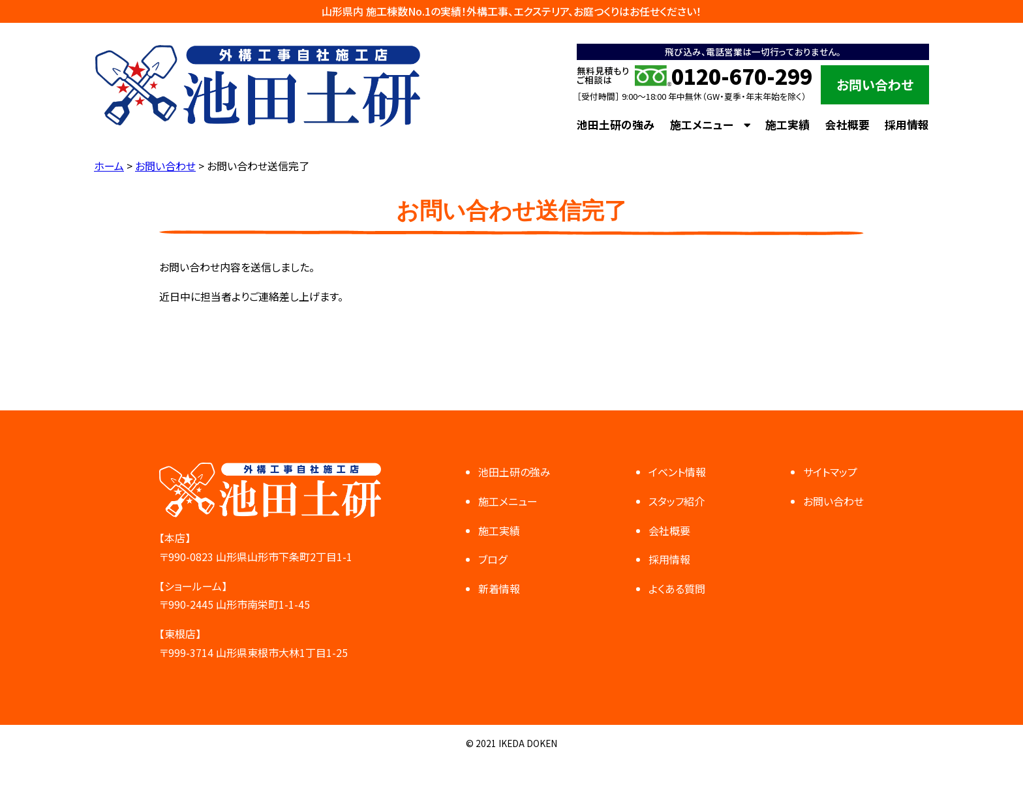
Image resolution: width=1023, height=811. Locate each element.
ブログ (492, 559)
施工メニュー (701, 124)
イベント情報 (677, 472)
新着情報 (499, 588)
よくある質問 (677, 588)
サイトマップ (830, 472)
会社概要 (847, 124)
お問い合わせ (874, 84)
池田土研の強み (615, 124)
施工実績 (787, 124)
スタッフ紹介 (677, 501)
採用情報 (907, 124)
